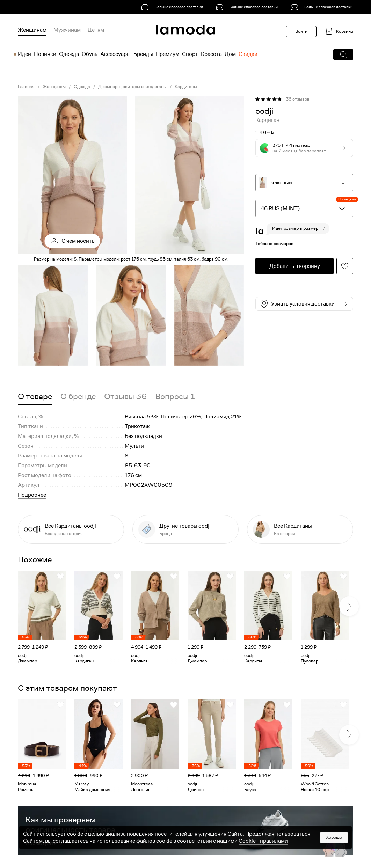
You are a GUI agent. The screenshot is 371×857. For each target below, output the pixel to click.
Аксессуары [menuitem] (115, 54)
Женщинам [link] (54, 86)
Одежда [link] (82, 86)
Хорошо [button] (334, 837)
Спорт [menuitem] (190, 54)
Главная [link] (26, 86)
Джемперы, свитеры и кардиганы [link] (132, 86)
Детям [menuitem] (96, 30)
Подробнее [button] (32, 494)
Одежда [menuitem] (69, 54)
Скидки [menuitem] (248, 54)
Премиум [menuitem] (167, 54)
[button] (343, 54)
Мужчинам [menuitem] (67, 30)
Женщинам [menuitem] (32, 30)
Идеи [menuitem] (24, 54)
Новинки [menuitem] (45, 54)
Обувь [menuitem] (89, 54)
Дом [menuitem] (230, 54)
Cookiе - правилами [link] (263, 840)
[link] (173, 7)
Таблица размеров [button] (274, 244)
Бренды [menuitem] (143, 54)
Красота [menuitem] (211, 54)
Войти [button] (301, 31)
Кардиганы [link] (186, 86)
